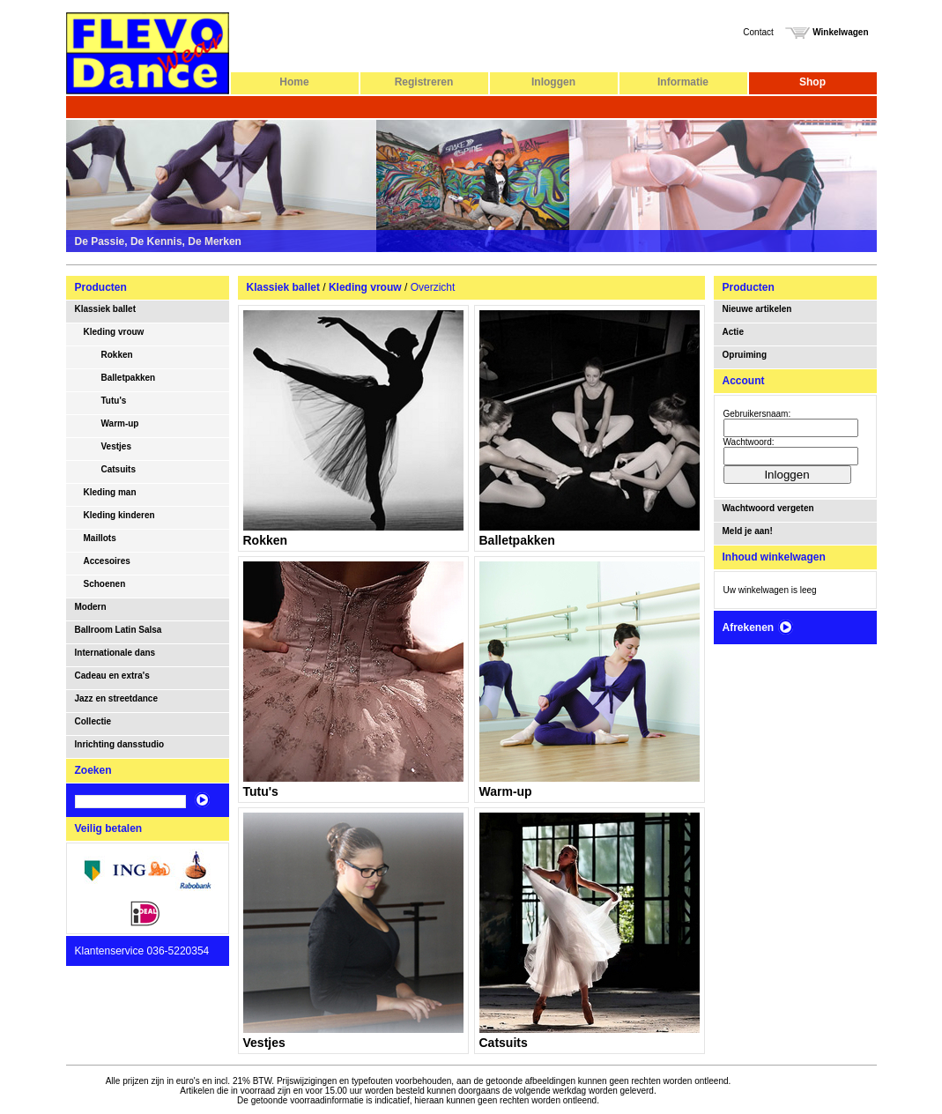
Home (293, 82)
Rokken (117, 355)
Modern (91, 607)
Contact (758, 32)
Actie (733, 332)
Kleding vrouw (114, 332)
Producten (101, 287)
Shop (812, 82)
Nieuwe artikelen (757, 309)
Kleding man (110, 492)
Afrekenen (759, 627)
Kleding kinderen (119, 515)
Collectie (93, 721)
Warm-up (120, 423)
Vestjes (116, 446)
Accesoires (107, 561)
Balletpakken (128, 377)
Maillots (100, 538)
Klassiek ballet (105, 309)
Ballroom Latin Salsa (118, 630)
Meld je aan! (748, 531)
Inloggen (553, 82)
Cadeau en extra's (112, 675)
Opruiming (745, 355)
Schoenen (105, 584)
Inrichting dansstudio (120, 744)
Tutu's (114, 400)
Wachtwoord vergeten (768, 508)
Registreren (424, 82)
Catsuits (118, 469)
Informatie (682, 82)
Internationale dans (115, 652)
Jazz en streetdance (117, 698)
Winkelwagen (826, 32)
